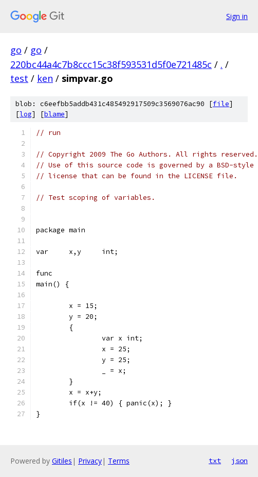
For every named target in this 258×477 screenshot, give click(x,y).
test (19, 78)
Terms (119, 461)
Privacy (90, 461)
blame (54, 114)
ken (45, 78)
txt (215, 460)
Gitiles (62, 461)
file (221, 103)
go (16, 50)
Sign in (237, 16)
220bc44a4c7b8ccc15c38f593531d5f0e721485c (111, 64)
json (239, 460)
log (26, 114)
